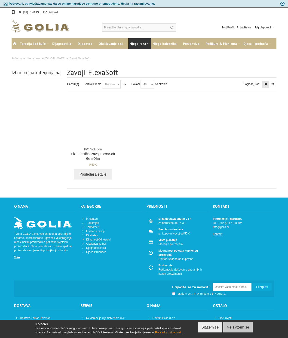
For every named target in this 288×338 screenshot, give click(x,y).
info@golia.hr (221, 227)
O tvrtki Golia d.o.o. (164, 318)
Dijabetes (92, 235)
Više (17, 257)
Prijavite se (244, 27)
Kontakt (53, 12)
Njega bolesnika (96, 248)
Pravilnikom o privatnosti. (210, 293)
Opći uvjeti (225, 318)
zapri (282, 4)
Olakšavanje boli (96, 243)
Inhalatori (92, 218)
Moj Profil (228, 27)
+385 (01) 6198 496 (28, 12)
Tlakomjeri (92, 223)
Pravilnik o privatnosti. (168, 332)
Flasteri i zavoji (95, 231)
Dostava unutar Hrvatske (35, 318)
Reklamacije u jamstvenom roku (106, 318)
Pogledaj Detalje (93, 174)
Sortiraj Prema (92, 84)
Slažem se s (182, 293)
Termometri (93, 227)
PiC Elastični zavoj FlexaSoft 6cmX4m (93, 153)
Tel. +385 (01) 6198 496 (227, 223)
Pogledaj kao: (251, 84)
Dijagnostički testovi (98, 239)
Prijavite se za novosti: (191, 287)
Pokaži (135, 84)
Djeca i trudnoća (96, 252)
